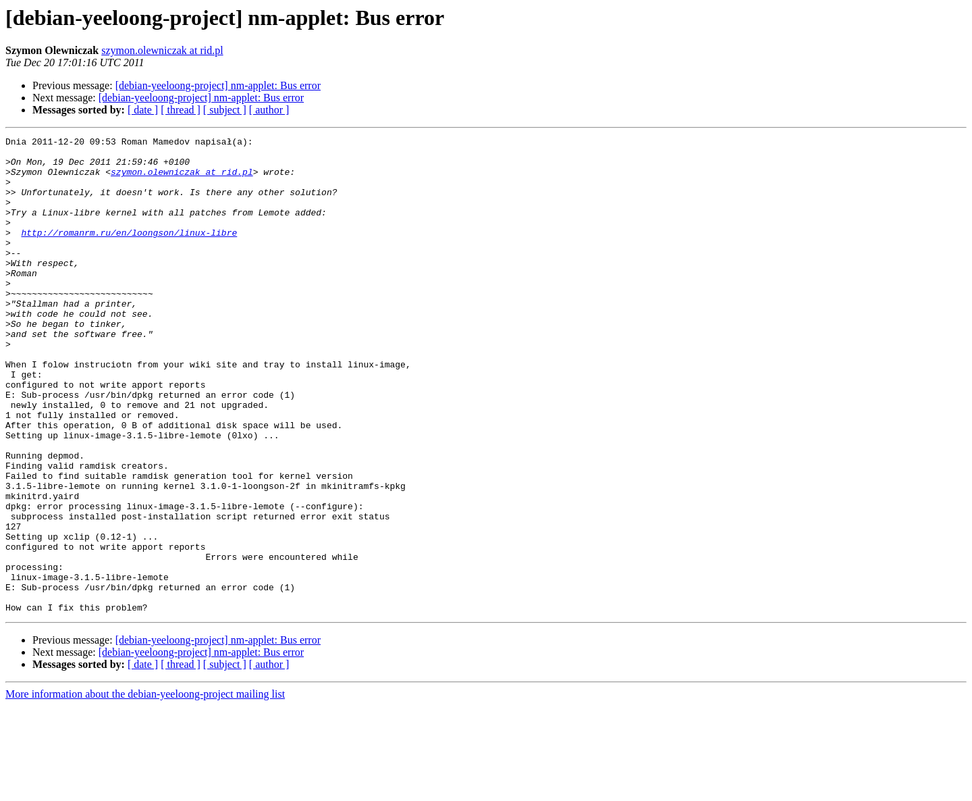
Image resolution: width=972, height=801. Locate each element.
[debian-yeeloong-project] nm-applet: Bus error (218, 85)
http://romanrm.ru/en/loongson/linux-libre (129, 253)
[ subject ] (224, 109)
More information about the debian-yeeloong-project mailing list (145, 789)
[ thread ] (180, 109)
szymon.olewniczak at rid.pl (162, 50)
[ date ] (143, 109)
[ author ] (269, 109)
